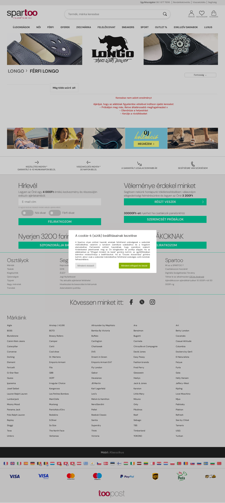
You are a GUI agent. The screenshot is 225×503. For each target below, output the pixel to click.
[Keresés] (164, 14)
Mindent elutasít (86, 265)
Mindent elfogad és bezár (134, 265)
